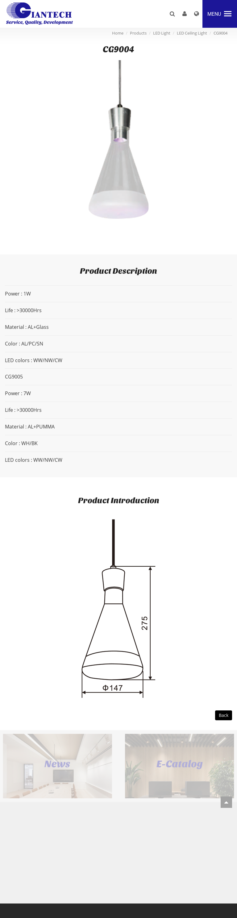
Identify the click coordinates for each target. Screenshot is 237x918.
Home (117, 33)
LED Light (161, 33)
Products (138, 33)
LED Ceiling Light (192, 33)
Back (223, 715)
